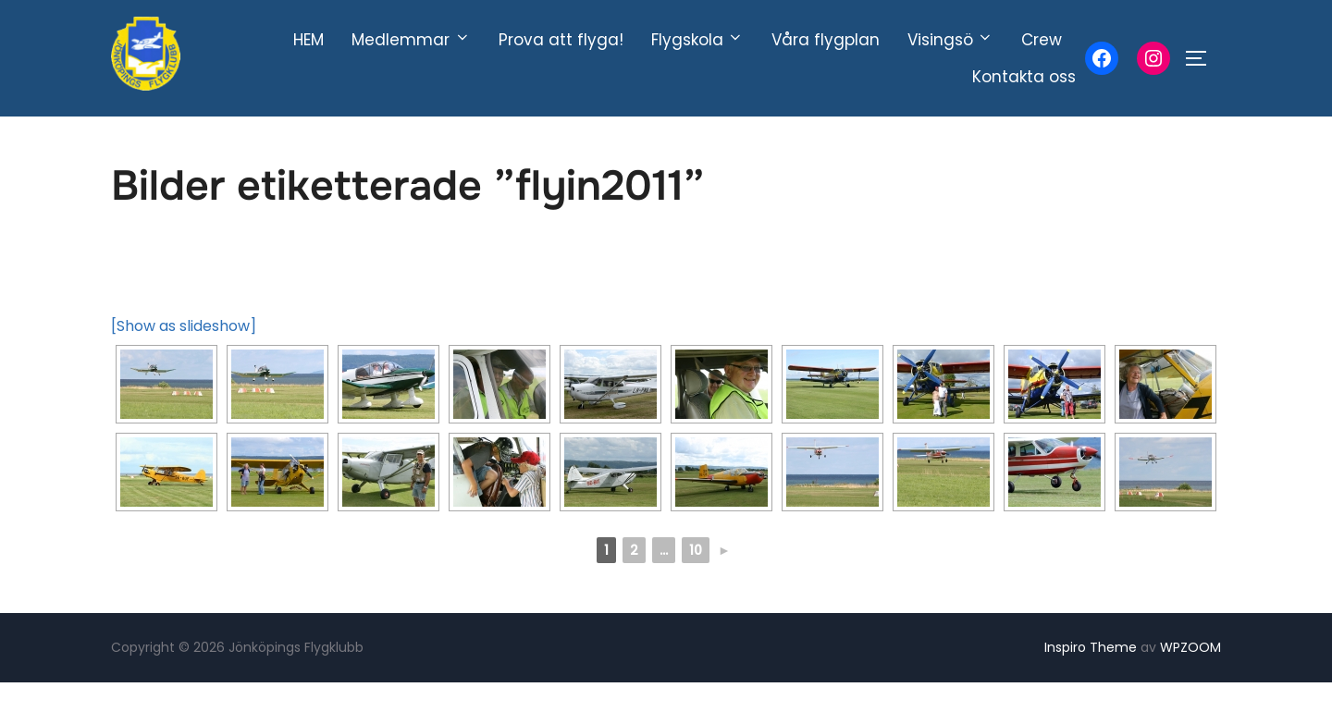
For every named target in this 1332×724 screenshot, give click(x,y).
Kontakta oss (1024, 77)
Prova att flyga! (561, 40)
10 (695, 592)
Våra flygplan (825, 40)
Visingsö (950, 40)
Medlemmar (411, 40)
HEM (308, 40)
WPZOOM (1190, 690)
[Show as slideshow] (183, 368)
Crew (1041, 40)
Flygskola (697, 40)
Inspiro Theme (1090, 690)
